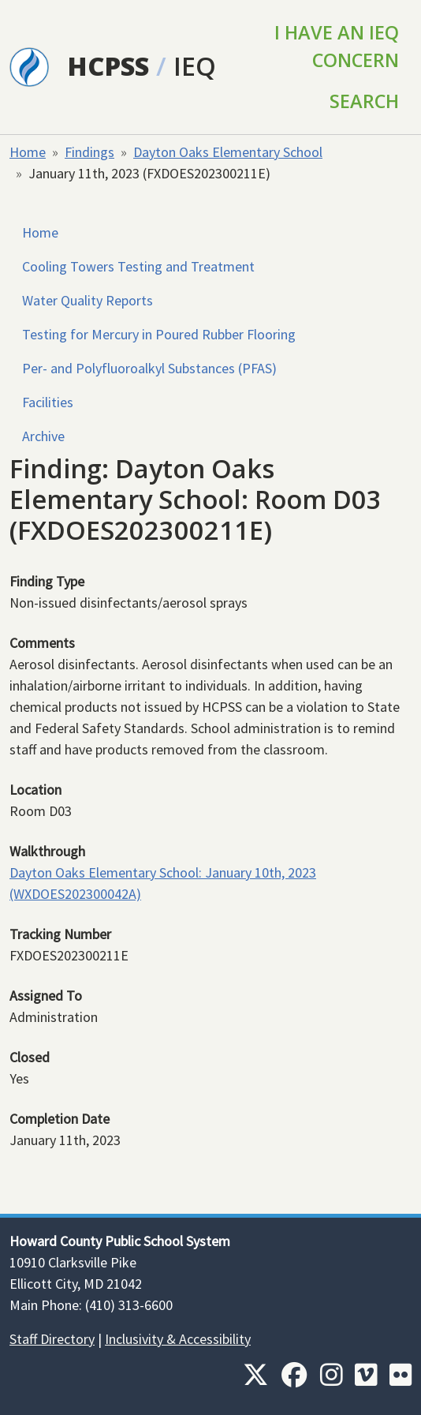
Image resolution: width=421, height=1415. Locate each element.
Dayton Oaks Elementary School (227, 152)
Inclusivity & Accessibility (178, 1339)
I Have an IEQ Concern (336, 46)
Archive (43, 436)
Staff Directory (52, 1339)
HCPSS (108, 66)
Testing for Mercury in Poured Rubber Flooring (159, 334)
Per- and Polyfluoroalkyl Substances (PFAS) (149, 368)
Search (364, 101)
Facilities (47, 402)
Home (27, 152)
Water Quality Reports (87, 300)
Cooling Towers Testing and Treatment (138, 266)
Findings (89, 152)
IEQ (194, 66)
